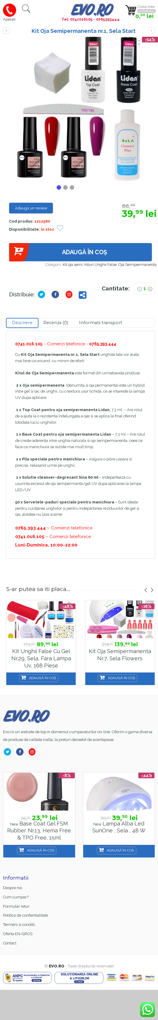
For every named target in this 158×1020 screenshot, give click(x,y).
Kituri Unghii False (100, 264)
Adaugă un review (31, 208)
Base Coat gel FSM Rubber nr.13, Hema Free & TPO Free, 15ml (39, 830)
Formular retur (16, 906)
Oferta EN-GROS (17, 934)
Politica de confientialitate (25, 915)
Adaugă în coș (58, 252)
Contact (9, 943)
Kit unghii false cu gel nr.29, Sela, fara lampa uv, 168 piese (41, 658)
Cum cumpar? (16, 897)
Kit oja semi (73, 264)
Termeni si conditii (19, 924)
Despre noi (12, 888)
